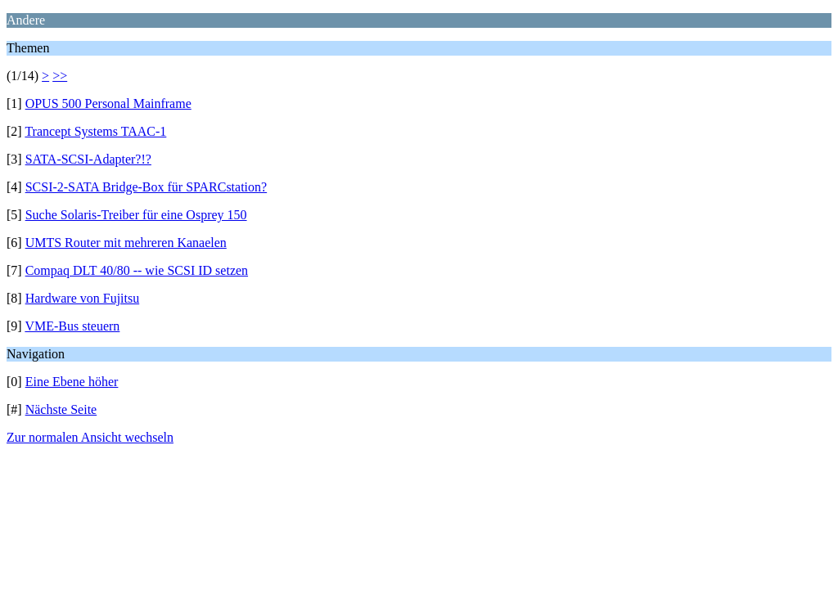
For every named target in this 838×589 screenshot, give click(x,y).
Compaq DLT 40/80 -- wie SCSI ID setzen (136, 270)
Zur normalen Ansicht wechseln (90, 437)
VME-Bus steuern (72, 326)
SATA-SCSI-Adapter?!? (88, 159)
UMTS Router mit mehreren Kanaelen (126, 243)
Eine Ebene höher (72, 382)
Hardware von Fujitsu (82, 298)
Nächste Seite (61, 409)
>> (59, 76)
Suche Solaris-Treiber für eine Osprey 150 (136, 215)
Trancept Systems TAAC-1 (95, 131)
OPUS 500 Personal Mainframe (108, 103)
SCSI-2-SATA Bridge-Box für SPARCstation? (146, 187)
